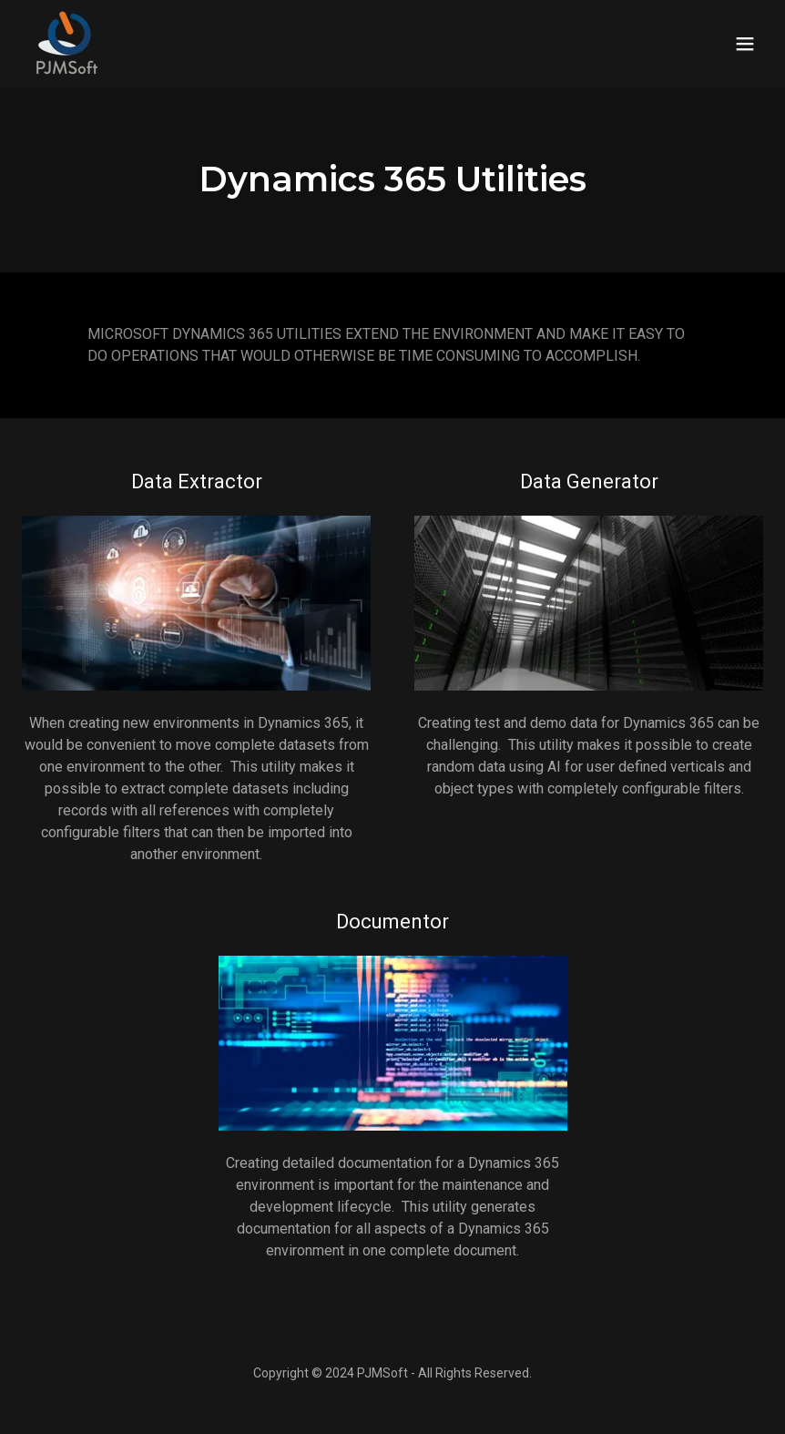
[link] (65, 43)
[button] (745, 44)
